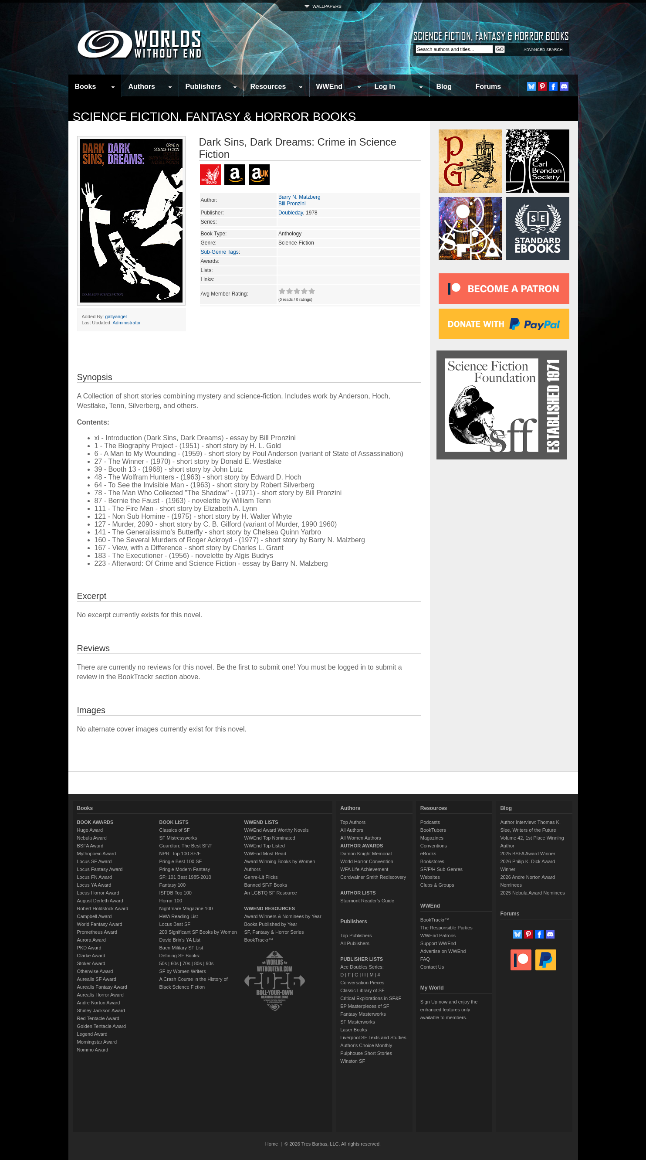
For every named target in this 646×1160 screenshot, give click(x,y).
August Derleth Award (100, 900)
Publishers (203, 86)
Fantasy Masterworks (363, 1014)
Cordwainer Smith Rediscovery (373, 877)
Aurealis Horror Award (100, 994)
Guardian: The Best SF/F (186, 845)
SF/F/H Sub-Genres (441, 869)
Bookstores (432, 861)
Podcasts (430, 822)
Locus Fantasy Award (100, 869)
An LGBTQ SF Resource (270, 892)
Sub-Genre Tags (220, 252)
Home (271, 1143)
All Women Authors (360, 837)
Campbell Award (94, 916)
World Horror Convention (366, 861)
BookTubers (433, 830)
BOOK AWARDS (95, 822)
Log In (385, 86)
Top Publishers (356, 935)
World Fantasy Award (99, 924)
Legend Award (92, 1034)
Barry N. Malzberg (299, 197)
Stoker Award (91, 963)
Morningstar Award (97, 1041)
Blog (444, 86)
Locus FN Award (94, 877)
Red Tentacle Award (98, 1018)
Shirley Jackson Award (101, 1010)
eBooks (428, 853)
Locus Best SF (175, 924)
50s (163, 963)
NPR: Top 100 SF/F (180, 853)
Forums (488, 86)
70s (186, 963)
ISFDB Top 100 (175, 892)
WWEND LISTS (261, 822)
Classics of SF (174, 830)
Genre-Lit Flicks (260, 877)
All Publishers (354, 943)
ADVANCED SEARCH (543, 50)
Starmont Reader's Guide (367, 900)
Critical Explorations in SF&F (370, 998)
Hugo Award (90, 830)
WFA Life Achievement (364, 869)
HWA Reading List (178, 916)
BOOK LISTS (174, 822)
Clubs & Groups (437, 885)
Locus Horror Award (98, 892)
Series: (209, 222)
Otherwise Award (95, 971)
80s (198, 963)
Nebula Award (92, 837)
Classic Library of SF (362, 990)
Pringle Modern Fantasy (184, 869)
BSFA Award (90, 845)
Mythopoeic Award (96, 853)
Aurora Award (91, 939)
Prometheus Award (97, 932)
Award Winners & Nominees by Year (282, 916)
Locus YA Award (94, 885)
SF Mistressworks (178, 837)
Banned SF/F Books (265, 885)
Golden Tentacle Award (101, 1026)
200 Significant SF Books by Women (198, 932)
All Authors (351, 830)
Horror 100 (171, 900)
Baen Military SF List (181, 947)
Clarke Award (91, 955)
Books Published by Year (270, 924)
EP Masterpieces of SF (364, 1006)
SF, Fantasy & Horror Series (274, 932)
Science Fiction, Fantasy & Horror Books (214, 116)
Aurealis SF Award (96, 979)
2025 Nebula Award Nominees (532, 892)
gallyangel (116, 316)
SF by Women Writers (182, 971)
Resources (268, 86)
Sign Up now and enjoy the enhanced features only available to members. (448, 1009)
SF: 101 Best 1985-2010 (185, 877)
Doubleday (290, 213)
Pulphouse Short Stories (366, 1053)
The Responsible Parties (446, 927)
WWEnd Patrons (438, 935)
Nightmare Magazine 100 (186, 908)
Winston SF (352, 1061)
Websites (430, 877)
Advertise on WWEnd (443, 951)
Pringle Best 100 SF (180, 861)
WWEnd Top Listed (264, 845)
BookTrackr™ (258, 939)
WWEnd (329, 86)
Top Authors (352, 822)
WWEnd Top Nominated (269, 837)
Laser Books (353, 1029)
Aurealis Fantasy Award (102, 987)
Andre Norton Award (98, 1002)
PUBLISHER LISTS (361, 959)
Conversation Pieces (362, 982)
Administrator (126, 322)
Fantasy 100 (172, 885)
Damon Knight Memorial (366, 853)
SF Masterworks (357, 1021)
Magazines (431, 837)
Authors (142, 86)
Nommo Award (92, 1049)
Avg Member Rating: (224, 294)
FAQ (425, 959)
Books (85, 86)
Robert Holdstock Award (103, 908)
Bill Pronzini (292, 204)
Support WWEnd (438, 943)
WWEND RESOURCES (269, 908)
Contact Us (432, 967)
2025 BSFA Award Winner (527, 853)
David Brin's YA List (180, 939)
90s (209, 963)
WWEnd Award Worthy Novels (276, 830)
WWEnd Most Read (265, 853)
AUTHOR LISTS (357, 892)
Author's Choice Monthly (366, 1045)
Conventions (433, 845)
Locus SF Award (94, 861)
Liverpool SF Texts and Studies (373, 1037)
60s (175, 963)
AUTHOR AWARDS (361, 845)
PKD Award (89, 947)
